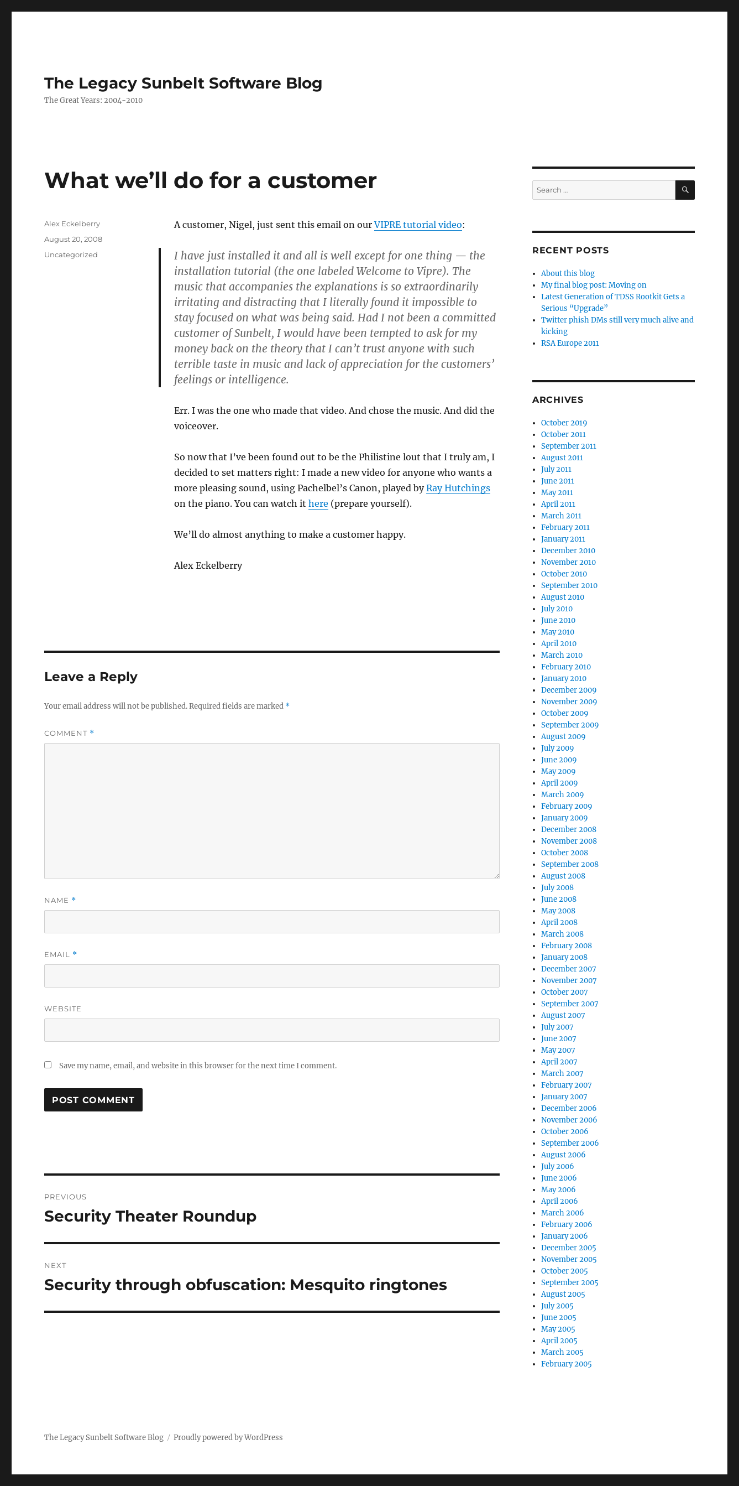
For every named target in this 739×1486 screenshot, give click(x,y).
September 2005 (570, 1282)
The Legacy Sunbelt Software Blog (183, 83)
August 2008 (563, 876)
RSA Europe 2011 (570, 343)
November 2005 (569, 1259)
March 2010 (562, 655)
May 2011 (557, 492)
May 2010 (557, 632)
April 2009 (559, 783)
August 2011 (562, 458)
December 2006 (569, 1108)
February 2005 (566, 1364)
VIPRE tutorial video (418, 224)
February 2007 (566, 1085)
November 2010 (568, 562)
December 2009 (569, 690)
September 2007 (570, 1004)
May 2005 (558, 1329)
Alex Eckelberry (72, 223)
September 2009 (570, 725)
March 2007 (562, 1073)
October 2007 (564, 992)
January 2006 (564, 1236)
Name (60, 900)
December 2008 (568, 829)
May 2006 (558, 1189)
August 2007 (563, 1015)
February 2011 (565, 527)
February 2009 (567, 806)
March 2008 (562, 934)
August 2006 (563, 1155)
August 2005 (563, 1294)
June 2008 (558, 899)
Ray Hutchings (458, 487)
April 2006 (559, 1201)
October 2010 (564, 574)
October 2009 (565, 713)
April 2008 (559, 922)
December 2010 (568, 550)
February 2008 (566, 945)
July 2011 (556, 469)
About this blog (568, 273)
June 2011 (557, 481)
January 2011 (563, 539)
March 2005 (562, 1352)
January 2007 (564, 1096)
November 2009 (569, 701)
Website (63, 1008)
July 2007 (557, 1027)
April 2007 (559, 1062)
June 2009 (559, 760)
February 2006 (567, 1224)
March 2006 (562, 1213)
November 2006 (569, 1120)
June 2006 (559, 1178)
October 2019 (564, 423)
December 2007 (568, 969)
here (318, 503)
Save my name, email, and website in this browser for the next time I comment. (198, 1066)
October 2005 (564, 1271)
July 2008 (557, 887)
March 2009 (562, 794)
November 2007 (569, 980)
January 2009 (564, 818)
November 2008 (569, 841)
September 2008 (570, 864)
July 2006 (557, 1166)
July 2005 (557, 1306)
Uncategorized (71, 254)
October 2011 (563, 434)
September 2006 (570, 1143)
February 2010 (566, 667)
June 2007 (558, 1038)
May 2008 (558, 911)
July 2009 (557, 748)
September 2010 (569, 585)
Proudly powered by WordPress (228, 1437)
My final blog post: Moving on (594, 285)
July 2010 (557, 609)
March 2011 (561, 516)
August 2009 (563, 736)
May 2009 (558, 771)
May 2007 (558, 1050)
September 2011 (568, 446)
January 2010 (563, 678)
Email (60, 954)
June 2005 (558, 1317)
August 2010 (562, 597)
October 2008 (564, 853)
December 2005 (568, 1248)
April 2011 (558, 504)
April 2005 (559, 1340)
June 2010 (558, 620)
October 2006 (565, 1131)
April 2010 (558, 643)
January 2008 (564, 957)
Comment (69, 733)
